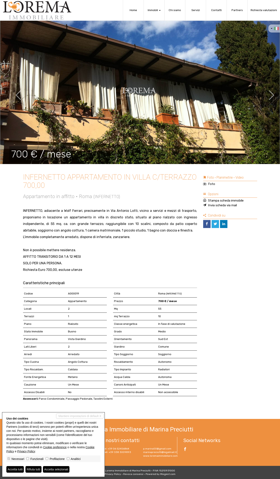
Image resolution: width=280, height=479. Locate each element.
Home (133, 10)
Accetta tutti (15, 469)
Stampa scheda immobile (223, 200)
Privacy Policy (113, 474)
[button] (14, 92)
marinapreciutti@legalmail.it (160, 452)
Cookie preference (55, 447)
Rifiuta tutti (33, 469)
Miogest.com (167, 474)
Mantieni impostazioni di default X (79, 416)
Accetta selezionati (56, 469)
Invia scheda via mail (220, 205)
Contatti (216, 10)
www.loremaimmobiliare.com (160, 455)
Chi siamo (175, 10)
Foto (209, 184)
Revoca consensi (133, 474)
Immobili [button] (154, 10)
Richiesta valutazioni (264, 10)
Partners (237, 10)
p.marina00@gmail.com (157, 448)
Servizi (195, 10)
